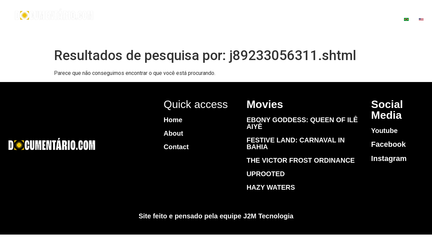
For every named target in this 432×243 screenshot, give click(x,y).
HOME (220, 20)
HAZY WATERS (270, 187)
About (173, 133)
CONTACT (314, 20)
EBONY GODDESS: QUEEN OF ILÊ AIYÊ (302, 123)
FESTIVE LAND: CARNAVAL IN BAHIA (295, 143)
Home (173, 120)
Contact (176, 147)
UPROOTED (265, 174)
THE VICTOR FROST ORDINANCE (300, 160)
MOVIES (263, 20)
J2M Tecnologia (268, 216)
